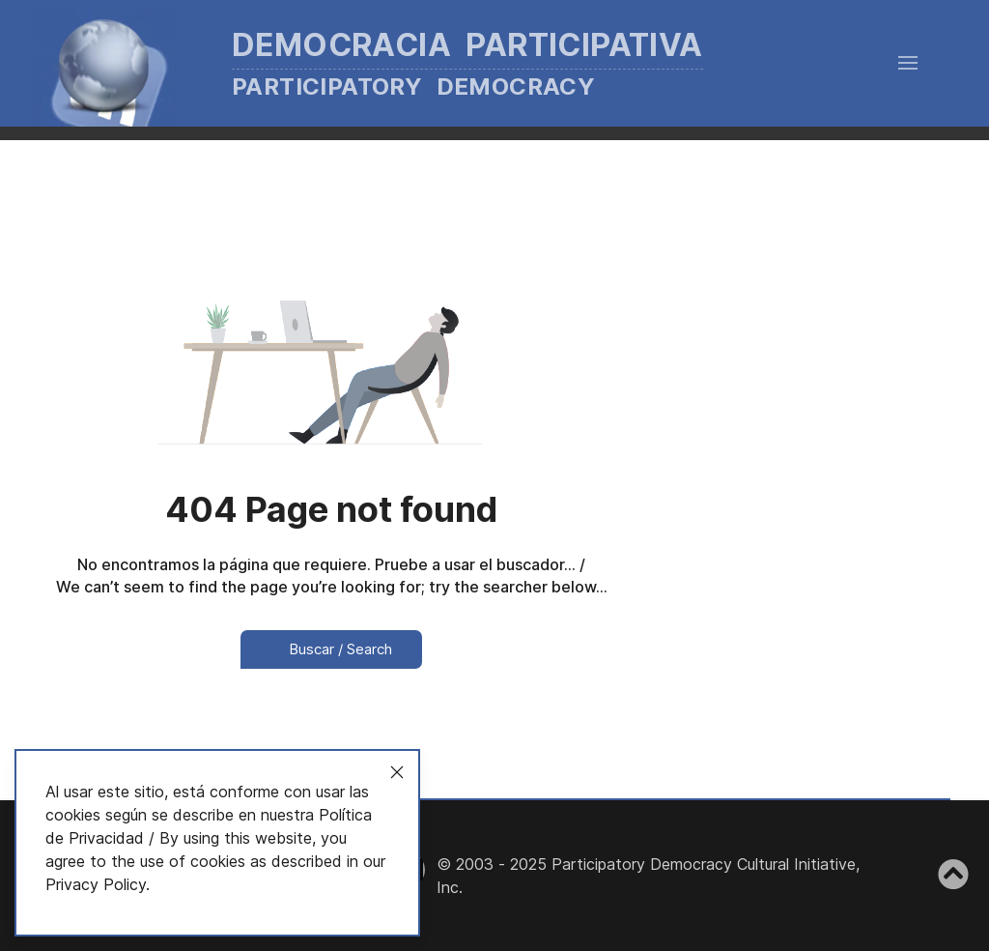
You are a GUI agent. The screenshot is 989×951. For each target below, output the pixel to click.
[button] (908, 62)
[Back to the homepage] (396, 63)
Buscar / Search (331, 649)
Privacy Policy (95, 884)
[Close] (397, 772)
